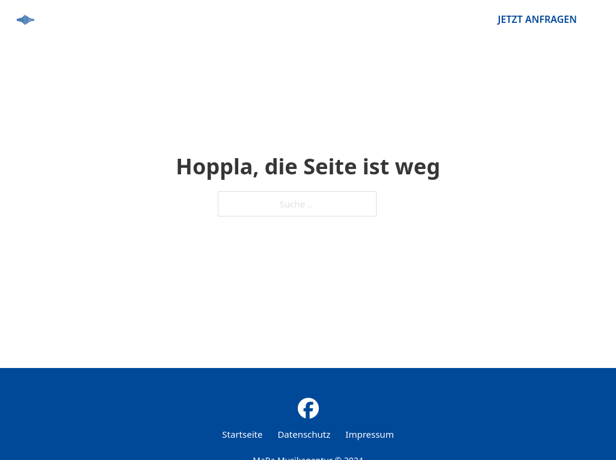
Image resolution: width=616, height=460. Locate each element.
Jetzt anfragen (537, 19)
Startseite (242, 434)
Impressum (369, 434)
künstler (443, 19)
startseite (371, 19)
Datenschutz (303, 434)
